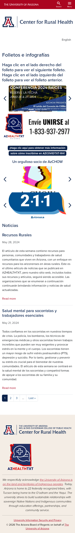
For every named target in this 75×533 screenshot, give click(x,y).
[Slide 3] (44, 109)
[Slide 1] (31, 109)
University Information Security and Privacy (37, 520)
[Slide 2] (37, 109)
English (66, 40)
